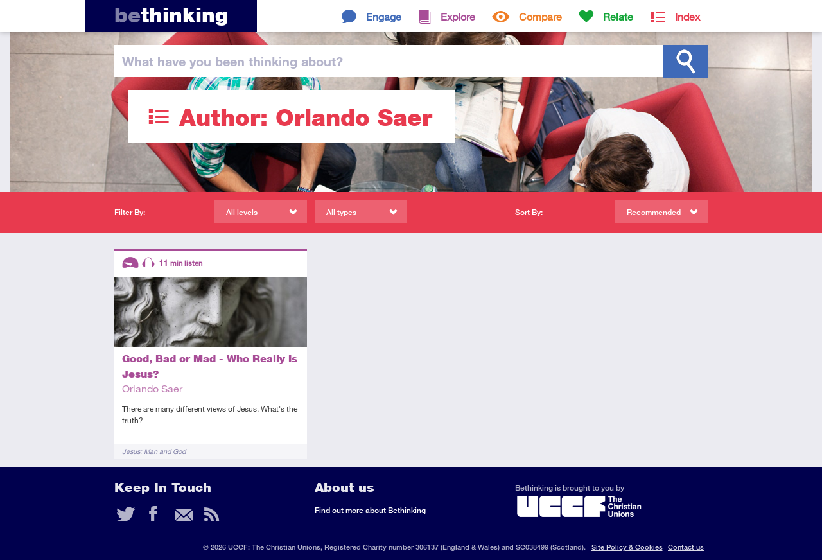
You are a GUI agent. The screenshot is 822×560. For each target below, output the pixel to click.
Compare (540, 16)
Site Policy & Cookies (627, 547)
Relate (618, 16)
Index (687, 16)
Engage (383, 16)
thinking (171, 15)
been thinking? (232, 61)
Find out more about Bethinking (370, 510)
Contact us (686, 547)
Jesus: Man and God (154, 451)
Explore (458, 16)
